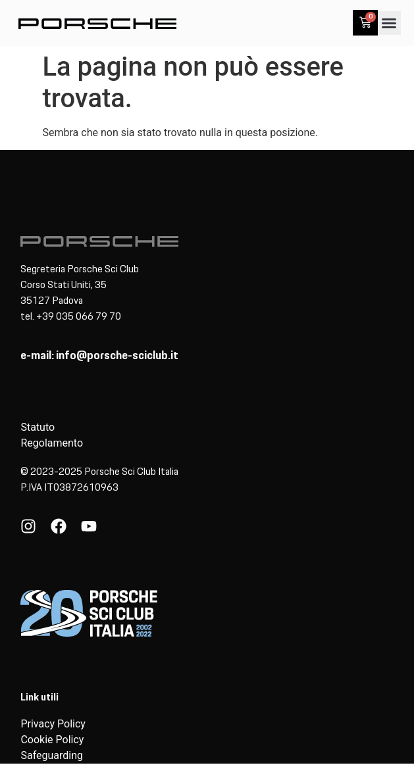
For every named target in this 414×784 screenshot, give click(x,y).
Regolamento (51, 443)
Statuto (37, 427)
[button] (389, 23)
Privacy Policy (53, 724)
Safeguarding (51, 755)
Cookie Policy (52, 739)
